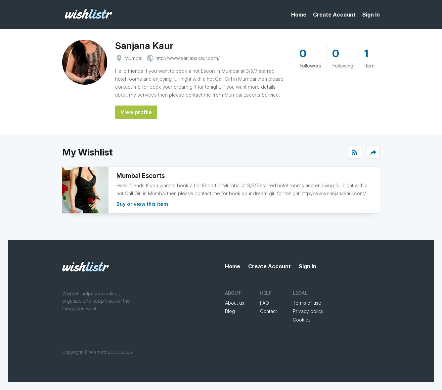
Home (298, 14)
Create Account (334, 14)
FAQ (264, 303)
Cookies (302, 320)
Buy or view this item (142, 204)
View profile (136, 112)
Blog (230, 311)
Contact (268, 311)
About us (234, 303)
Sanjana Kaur (144, 45)
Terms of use (307, 303)
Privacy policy (308, 311)
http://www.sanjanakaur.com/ (187, 58)
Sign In (371, 14)
